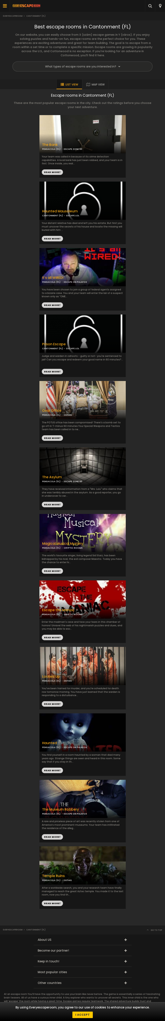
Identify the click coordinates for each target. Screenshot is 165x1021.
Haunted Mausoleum (60, 211)
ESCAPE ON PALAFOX (75, 282)
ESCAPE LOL (72, 215)
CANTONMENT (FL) (52, 215)
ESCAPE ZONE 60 (73, 481)
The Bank (50, 145)
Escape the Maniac (58, 610)
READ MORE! (52, 238)
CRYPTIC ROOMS (73, 547)
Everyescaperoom (13, 16)
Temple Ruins (53, 876)
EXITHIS (68, 414)
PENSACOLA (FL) (51, 481)
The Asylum (52, 477)
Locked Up (51, 677)
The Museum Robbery (60, 809)
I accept (82, 1015)
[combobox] (160, 6)
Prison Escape (54, 344)
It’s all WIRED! (52, 278)
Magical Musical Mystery (62, 544)
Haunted (49, 743)
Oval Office (51, 411)
